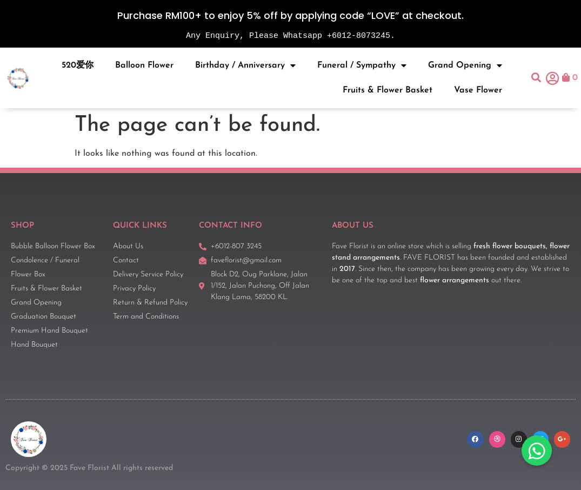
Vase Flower (478, 90)
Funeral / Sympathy (361, 65)
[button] (536, 78)
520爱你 (78, 65)
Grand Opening (465, 65)
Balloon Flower (144, 65)
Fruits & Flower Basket (387, 90)
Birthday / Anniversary (245, 65)
